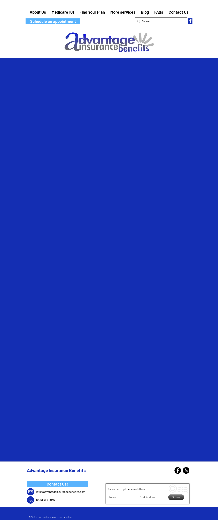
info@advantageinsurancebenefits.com (60, 491)
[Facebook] (177, 470)
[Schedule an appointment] (53, 21)
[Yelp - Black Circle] (186, 470)
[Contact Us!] (57, 484)
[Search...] (161, 21)
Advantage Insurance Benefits (56, 470)
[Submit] (176, 497)
